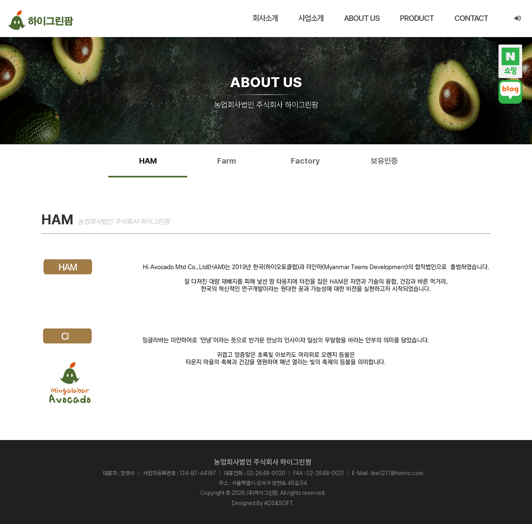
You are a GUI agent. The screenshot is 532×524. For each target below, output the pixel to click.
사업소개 (311, 18)
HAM (148, 161)
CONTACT (471, 18)
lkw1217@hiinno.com (397, 473)
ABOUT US (361, 18)
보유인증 (384, 161)
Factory (305, 161)
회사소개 (265, 18)
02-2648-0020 (265, 473)
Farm (226, 161)
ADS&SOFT (278, 503)
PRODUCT (417, 18)
